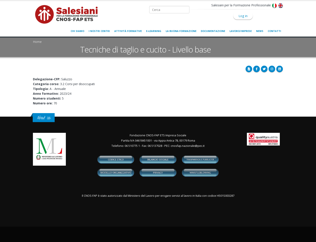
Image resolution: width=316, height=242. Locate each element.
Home (37, 42)
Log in (243, 16)
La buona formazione (181, 31)
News (259, 31)
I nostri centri (99, 31)
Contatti (274, 31)
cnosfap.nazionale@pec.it (188, 146)
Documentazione (213, 31)
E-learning (153, 31)
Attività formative (128, 31)
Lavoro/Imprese (241, 31)
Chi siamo (77, 31)
